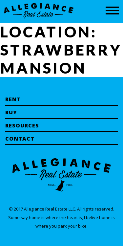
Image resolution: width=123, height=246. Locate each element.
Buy (11, 112)
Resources (22, 125)
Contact (19, 138)
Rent (13, 99)
